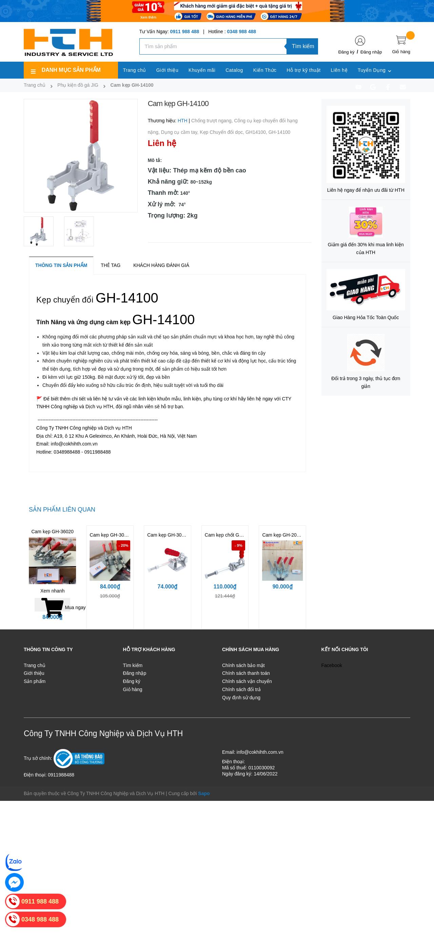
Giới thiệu (34, 673)
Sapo (204, 793)
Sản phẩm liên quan (62, 509)
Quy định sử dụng (241, 697)
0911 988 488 (184, 31)
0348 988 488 (241, 31)
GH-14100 (280, 132)
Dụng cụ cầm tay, (180, 132)
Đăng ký (346, 52)
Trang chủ (34, 665)
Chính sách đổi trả (241, 689)
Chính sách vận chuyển (247, 681)
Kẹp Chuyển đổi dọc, (222, 132)
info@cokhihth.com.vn (260, 752)
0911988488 (61, 774)
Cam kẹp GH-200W (282, 535)
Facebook (331, 665)
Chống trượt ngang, (212, 120)
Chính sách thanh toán (246, 673)
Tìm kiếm (303, 46)
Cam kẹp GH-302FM (169, 535)
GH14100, (257, 132)
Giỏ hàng (132, 689)
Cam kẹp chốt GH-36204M (233, 535)
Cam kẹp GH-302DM (112, 535)
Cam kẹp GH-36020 (52, 531)
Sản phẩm (34, 681)
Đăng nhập (371, 52)
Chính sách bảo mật (243, 665)
